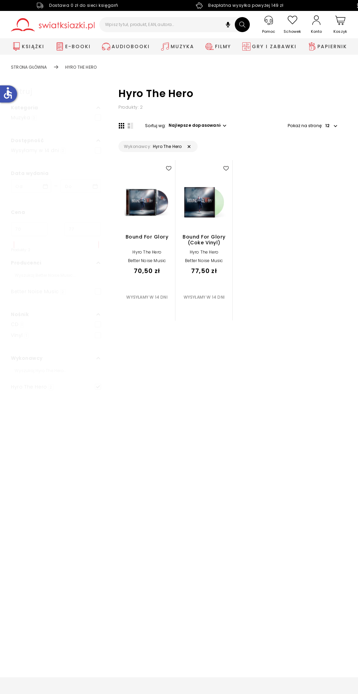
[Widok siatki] (121, 125)
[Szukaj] (242, 24)
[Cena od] (29, 229)
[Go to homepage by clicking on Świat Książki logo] (53, 24)
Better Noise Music (147, 261)
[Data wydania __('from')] (31, 186)
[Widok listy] (130, 125)
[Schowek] (292, 25)
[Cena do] (83, 229)
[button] (228, 25)
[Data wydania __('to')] (81, 186)
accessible (8, 93)
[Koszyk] (340, 25)
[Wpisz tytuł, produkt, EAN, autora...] (174, 24)
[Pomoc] (268, 25)
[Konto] (316, 24)
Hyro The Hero (146, 252)
